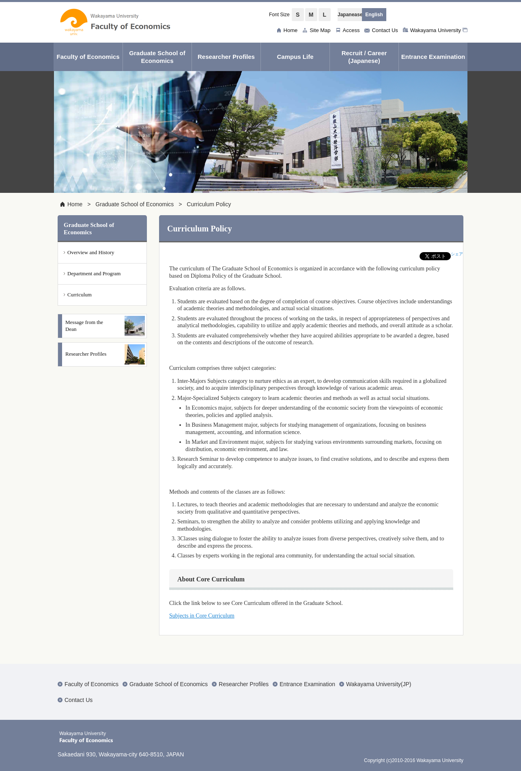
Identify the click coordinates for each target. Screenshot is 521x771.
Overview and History (90, 252)
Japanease (350, 14)
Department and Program (94, 273)
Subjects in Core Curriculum (202, 616)
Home (74, 204)
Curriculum (79, 295)
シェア (457, 254)
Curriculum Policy (209, 204)
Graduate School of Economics (134, 204)
